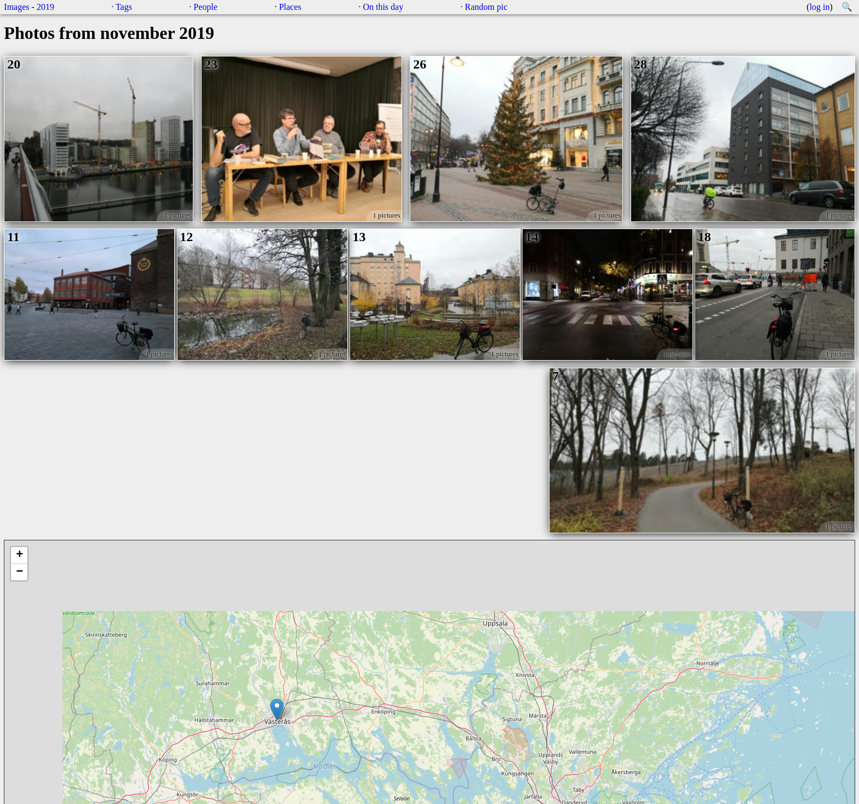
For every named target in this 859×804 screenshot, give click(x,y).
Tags (124, 7)
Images (16, 7)
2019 (45, 7)
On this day (383, 7)
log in (820, 7)
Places (290, 7)
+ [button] (19, 555)
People (205, 7)
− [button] (19, 572)
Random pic (486, 7)
